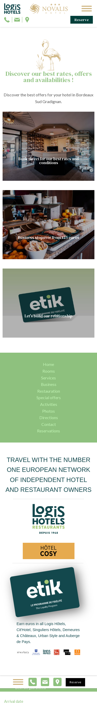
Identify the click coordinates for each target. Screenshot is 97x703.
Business (48, 384)
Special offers (48, 397)
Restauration (48, 391)
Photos (48, 411)
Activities (48, 404)
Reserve (81, 19)
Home (48, 364)
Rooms (48, 371)
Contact (48, 424)
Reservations (48, 430)
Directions (48, 417)
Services (48, 377)
